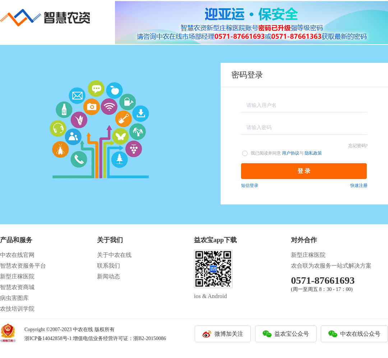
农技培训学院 (17, 309)
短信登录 (249, 185)
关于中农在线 (114, 255)
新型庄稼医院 (17, 276)
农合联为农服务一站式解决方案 (331, 266)
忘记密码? (358, 145)
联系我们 (108, 266)
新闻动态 (108, 276)
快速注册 (359, 185)
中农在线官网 (17, 255)
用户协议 (290, 153)
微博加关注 (228, 334)
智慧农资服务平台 (23, 266)
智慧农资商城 (17, 287)
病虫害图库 (14, 298)
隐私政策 (313, 153)
